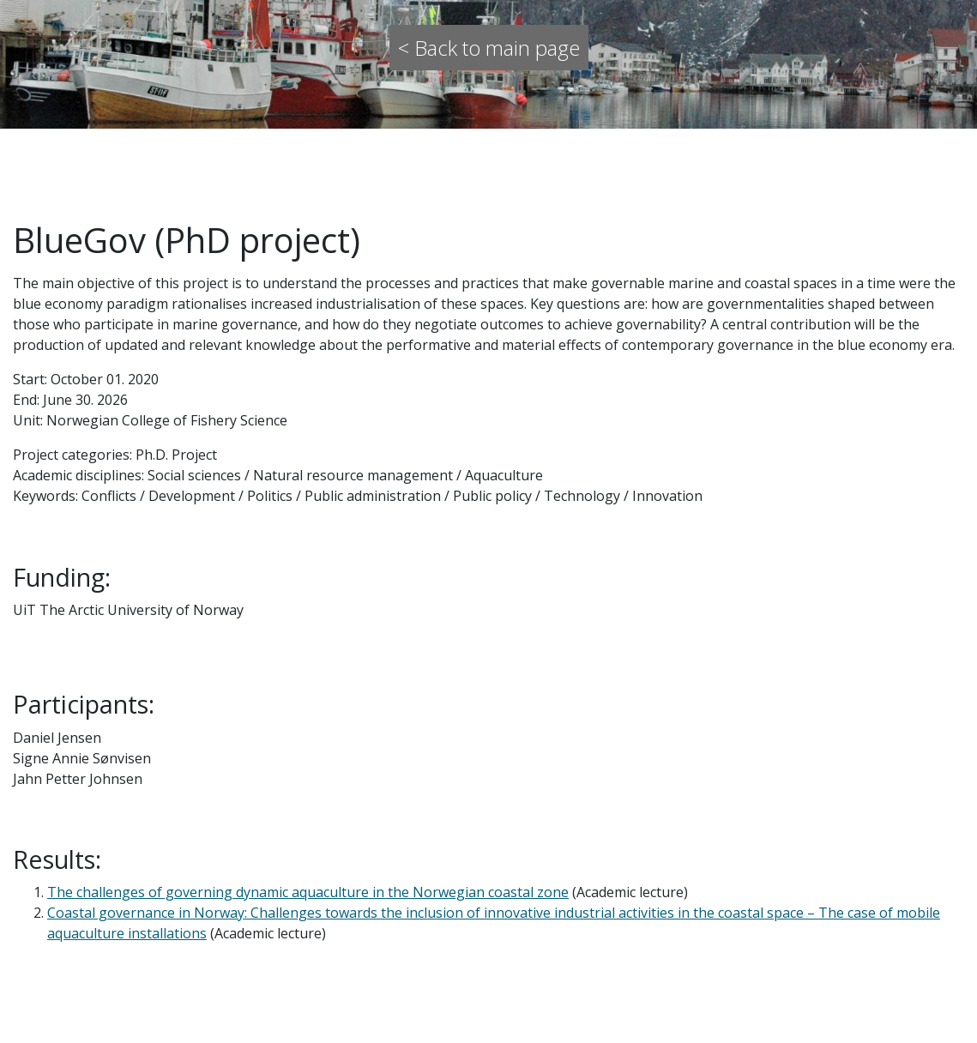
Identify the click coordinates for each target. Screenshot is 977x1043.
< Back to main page (489, 47)
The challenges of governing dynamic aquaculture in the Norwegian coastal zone (308, 892)
